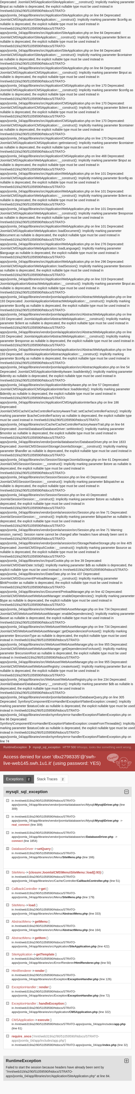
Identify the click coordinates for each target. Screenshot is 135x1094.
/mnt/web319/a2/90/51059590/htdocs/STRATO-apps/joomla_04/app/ (66, 1045)
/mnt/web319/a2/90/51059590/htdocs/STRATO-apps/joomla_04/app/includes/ (70, 1024)
